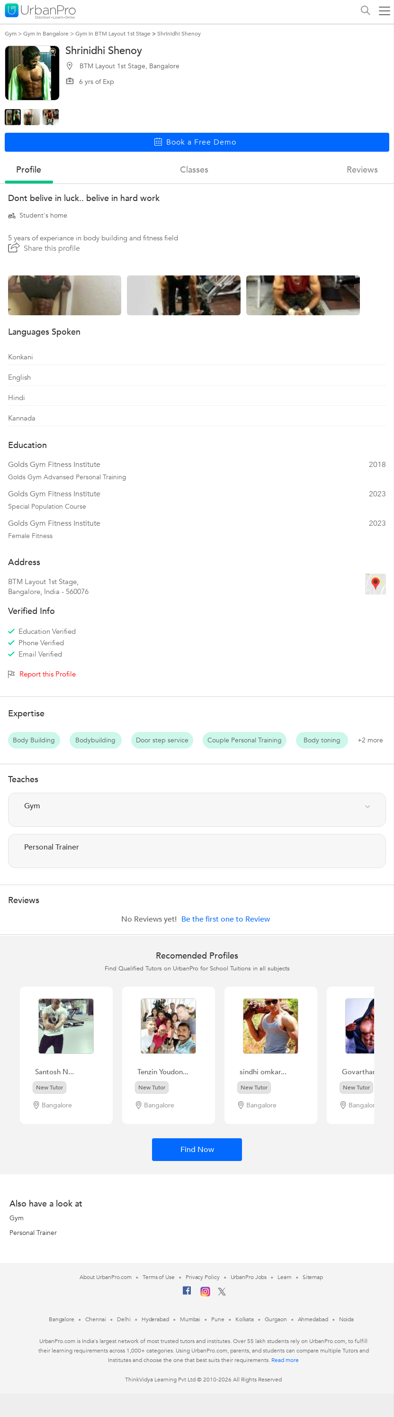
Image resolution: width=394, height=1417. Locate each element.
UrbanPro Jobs (249, 1277)
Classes (194, 170)
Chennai (95, 1319)
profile (28, 170)
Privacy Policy (203, 1277)
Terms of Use (159, 1277)
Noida (346, 1319)
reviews (362, 170)
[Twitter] (222, 1294)
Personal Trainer (33, 1232)
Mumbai (190, 1319)
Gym (16, 1218)
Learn (285, 1277)
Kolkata (244, 1319)
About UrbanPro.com (106, 1277)
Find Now (197, 1149)
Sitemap (313, 1277)
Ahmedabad (313, 1319)
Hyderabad (155, 1319)
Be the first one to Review (225, 919)
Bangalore (61, 1319)
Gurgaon (276, 1319)
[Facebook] (187, 1294)
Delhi (124, 1319)
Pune (217, 1319)
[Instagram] (205, 1294)
